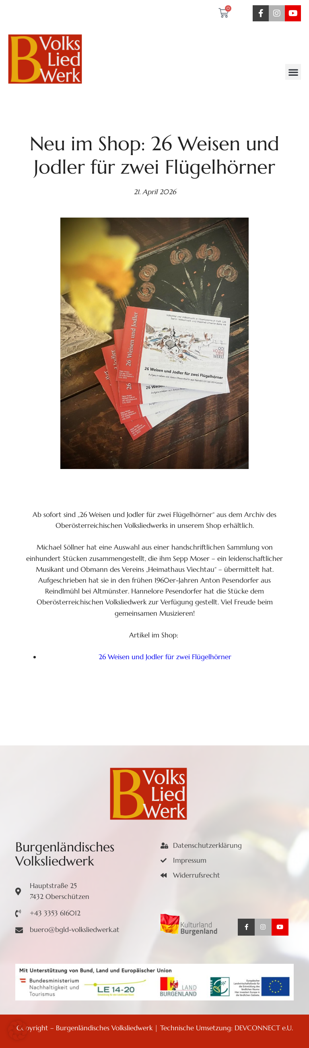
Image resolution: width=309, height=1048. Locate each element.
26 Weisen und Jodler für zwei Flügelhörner (165, 656)
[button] (293, 72)
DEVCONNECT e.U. (264, 1027)
